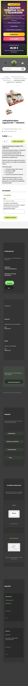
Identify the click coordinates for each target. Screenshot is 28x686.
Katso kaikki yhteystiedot (14, 382)
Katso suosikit (14, 39)
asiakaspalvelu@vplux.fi (10, 268)
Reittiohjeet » (8, 611)
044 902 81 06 (7, 350)
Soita (9, 288)
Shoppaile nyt (14, 34)
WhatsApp (9, 283)
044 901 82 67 (7, 275)
